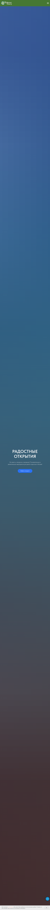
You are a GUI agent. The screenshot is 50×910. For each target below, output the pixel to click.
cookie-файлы (10, 907)
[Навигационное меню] (48, 3)
